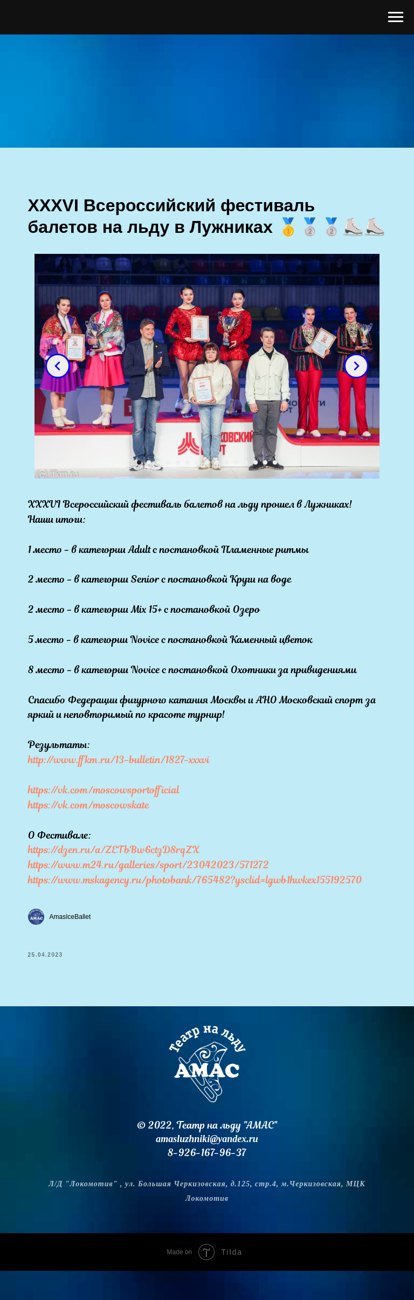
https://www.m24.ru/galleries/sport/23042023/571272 (154, 890)
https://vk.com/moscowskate (95, 829)
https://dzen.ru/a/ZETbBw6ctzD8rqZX (119, 875)
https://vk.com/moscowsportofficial (110, 814)
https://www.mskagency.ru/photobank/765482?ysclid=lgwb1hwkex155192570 (201, 905)
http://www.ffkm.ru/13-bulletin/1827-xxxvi (125, 785)
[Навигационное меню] (395, 17)
